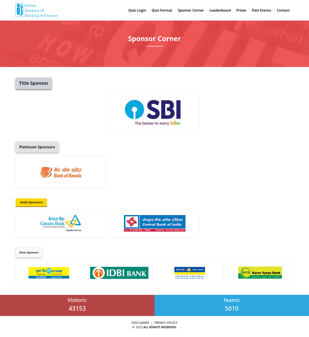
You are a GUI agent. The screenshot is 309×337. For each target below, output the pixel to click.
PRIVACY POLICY (165, 323)
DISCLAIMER (140, 323)
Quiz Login (137, 10)
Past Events (261, 10)
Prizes (241, 10)
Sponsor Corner (191, 10)
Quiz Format (162, 10)
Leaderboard (220, 10)
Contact (283, 10)
